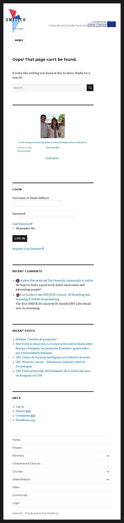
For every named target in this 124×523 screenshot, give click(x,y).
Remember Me (23, 228)
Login (16, 503)
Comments (25, 415)
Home (16, 439)
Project (17, 447)
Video (16, 487)
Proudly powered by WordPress (42, 513)
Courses (17, 471)
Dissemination (23, 151)
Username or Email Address (30, 197)
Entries (23, 411)
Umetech (17, 513)
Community (20, 495)
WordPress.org (25, 420)
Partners (18, 455)
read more (52, 158)
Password (18, 213)
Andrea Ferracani (31, 280)
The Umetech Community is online (70, 280)
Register (17, 248)
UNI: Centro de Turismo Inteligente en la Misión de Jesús (53, 357)
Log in (20, 406)
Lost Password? (22, 223)
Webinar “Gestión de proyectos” (36, 339)
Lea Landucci (28, 294)
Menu (19, 40)
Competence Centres (26, 463)
